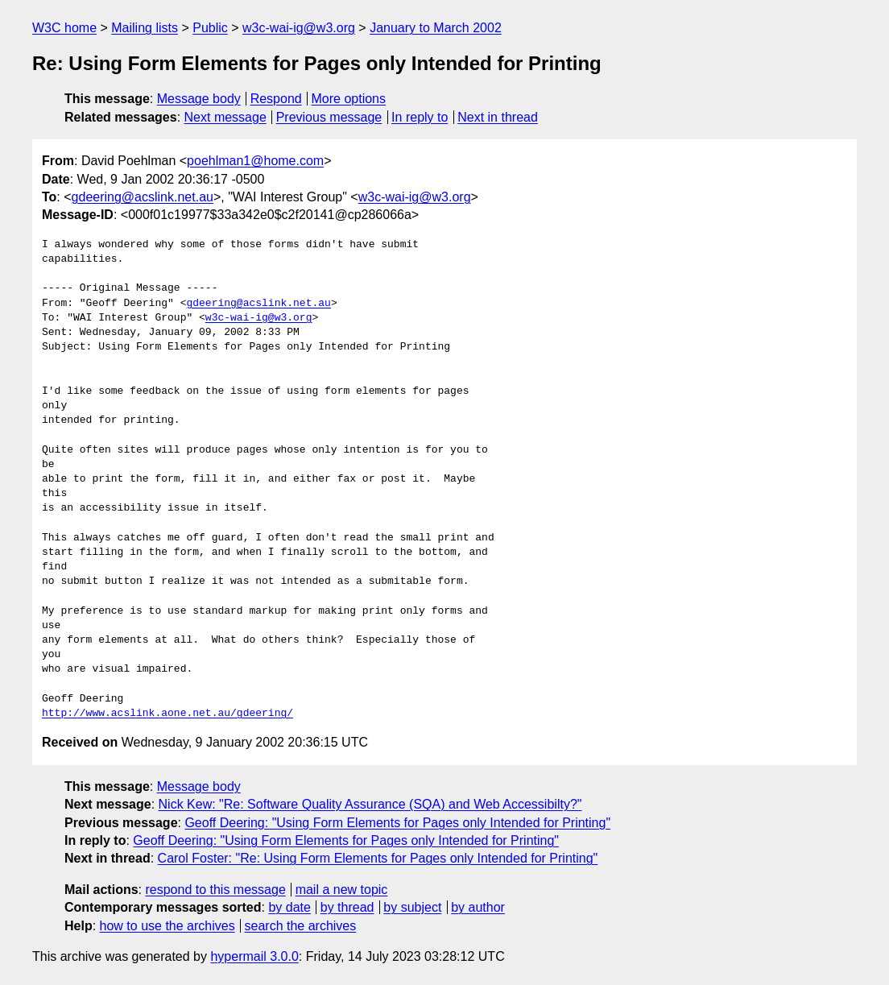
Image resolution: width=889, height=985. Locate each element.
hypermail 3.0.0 (254, 956)
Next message (225, 117)
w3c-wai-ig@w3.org (298, 28)
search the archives (301, 926)
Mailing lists (144, 28)
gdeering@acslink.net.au (142, 197)
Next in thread (497, 117)
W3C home (64, 28)
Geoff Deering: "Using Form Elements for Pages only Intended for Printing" (397, 823)
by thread (347, 907)
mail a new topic (342, 889)
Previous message (329, 117)
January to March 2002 (436, 28)
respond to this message (215, 889)
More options (349, 99)
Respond (276, 99)
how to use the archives (167, 926)
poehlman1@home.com (255, 161)
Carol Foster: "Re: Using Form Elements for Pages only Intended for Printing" (378, 858)
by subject (412, 907)
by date (289, 907)
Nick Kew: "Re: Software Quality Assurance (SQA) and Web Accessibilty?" (370, 804)
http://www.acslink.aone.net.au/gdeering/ (167, 713)
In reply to (419, 117)
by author (478, 907)
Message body (199, 99)
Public (210, 28)
